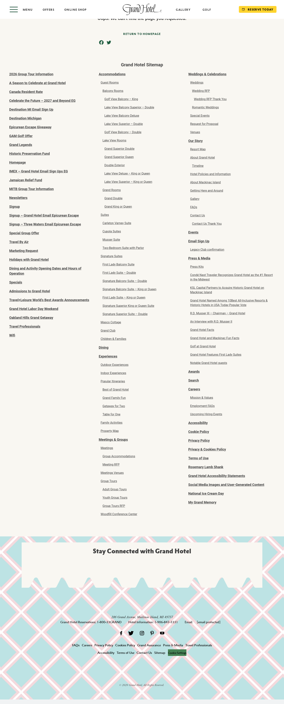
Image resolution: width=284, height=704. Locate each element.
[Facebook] (121, 633)
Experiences (108, 356)
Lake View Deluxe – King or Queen (127, 173)
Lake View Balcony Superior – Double (129, 107)
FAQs (193, 207)
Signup (14, 207)
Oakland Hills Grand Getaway (31, 318)
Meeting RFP (111, 464)
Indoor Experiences (113, 373)
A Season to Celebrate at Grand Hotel (37, 83)
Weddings (196, 82)
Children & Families (113, 339)
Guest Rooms (110, 82)
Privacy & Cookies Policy (207, 449)
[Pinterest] (152, 633)
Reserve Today (257, 9)
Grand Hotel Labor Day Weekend (33, 309)
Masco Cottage (111, 322)
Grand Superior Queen (119, 157)
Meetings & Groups (113, 440)
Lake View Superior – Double (123, 124)
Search (193, 380)
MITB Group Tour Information (31, 189)
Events (193, 232)
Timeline (198, 166)
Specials (15, 282)
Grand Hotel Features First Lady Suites (215, 354)
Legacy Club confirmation (207, 249)
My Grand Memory (202, 502)
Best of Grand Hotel (116, 389)
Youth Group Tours (115, 497)
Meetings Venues (112, 473)
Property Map (110, 431)
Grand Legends (20, 145)
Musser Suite (111, 239)
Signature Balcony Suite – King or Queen (129, 289)
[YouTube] (162, 633)
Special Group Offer (24, 233)
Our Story (195, 141)
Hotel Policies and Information (210, 174)
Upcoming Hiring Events (206, 414)
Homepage (17, 162)
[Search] (225, 9)
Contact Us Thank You (207, 223)
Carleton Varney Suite (117, 223)
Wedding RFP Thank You (210, 99)
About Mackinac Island (205, 182)
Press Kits (197, 266)
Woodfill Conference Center (119, 514)
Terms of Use (198, 458)
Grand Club (108, 330)
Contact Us (197, 215)
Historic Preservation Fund (29, 154)
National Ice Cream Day (206, 493)
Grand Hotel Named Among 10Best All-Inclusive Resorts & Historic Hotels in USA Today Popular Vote (229, 303)
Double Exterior (114, 165)
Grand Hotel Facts (202, 330)
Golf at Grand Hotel (203, 346)
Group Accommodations (119, 456)
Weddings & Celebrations (207, 74)
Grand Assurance (149, 645)
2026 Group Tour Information (31, 74)
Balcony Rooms (113, 91)
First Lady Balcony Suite (118, 264)
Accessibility (198, 423)
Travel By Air (19, 242)
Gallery (183, 9)
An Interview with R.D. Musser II (211, 321)
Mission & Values (201, 397)
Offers (48, 9)
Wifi (12, 335)
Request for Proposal (204, 124)
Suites (105, 215)
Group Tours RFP (114, 506)
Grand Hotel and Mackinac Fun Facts (214, 338)
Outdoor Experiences (114, 365)
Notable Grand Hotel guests (208, 363)
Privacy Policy (199, 440)
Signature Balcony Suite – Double (125, 281)
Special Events (200, 115)
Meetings (107, 448)
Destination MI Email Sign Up (31, 109)
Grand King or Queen (118, 206)
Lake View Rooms (114, 140)
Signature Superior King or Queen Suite (128, 306)
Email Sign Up (198, 241)
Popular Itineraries (113, 381)
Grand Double (113, 198)
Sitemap (158, 653)
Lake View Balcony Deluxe (121, 115)
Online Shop (75, 9)
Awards (194, 372)
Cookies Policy (125, 645)
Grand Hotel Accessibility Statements (216, 476)
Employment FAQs (202, 406)
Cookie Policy (198, 432)
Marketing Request (23, 251)
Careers (194, 389)
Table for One (111, 414)
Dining (104, 347)
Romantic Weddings (205, 107)
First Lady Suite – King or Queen (124, 297)
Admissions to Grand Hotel (29, 291)
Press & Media (199, 258)
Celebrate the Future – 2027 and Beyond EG (42, 101)
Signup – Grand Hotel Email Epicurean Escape (44, 215)
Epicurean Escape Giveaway (30, 127)
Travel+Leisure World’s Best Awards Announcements (49, 300)
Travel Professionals (24, 326)
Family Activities (111, 422)
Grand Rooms (112, 190)
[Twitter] (131, 633)
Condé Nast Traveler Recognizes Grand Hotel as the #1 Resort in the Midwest (231, 277)
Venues (195, 132)
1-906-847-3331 (166, 622)
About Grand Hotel (202, 157)
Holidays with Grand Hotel (29, 260)
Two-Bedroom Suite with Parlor (123, 248)
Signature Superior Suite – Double (125, 314)
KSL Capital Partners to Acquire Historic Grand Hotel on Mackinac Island (227, 290)
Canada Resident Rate (26, 92)
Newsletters (18, 198)
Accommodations (112, 74)
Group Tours (109, 481)
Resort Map (198, 149)
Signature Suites (111, 256)
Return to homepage (142, 34)
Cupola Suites (112, 231)
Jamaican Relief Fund (25, 180)
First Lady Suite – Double (119, 272)
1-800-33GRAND (109, 622)
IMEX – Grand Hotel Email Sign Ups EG (38, 171)
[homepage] (142, 9)
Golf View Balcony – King (121, 99)
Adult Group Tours (115, 489)
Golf (207, 9)
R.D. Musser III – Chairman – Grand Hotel (217, 313)
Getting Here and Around (206, 190)
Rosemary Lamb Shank (205, 467)
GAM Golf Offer (21, 136)
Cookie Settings (177, 653)
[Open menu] (21, 9)
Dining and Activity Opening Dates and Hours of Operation (45, 270)
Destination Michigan (25, 118)
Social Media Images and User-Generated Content (226, 485)
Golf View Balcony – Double (122, 132)
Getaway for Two (114, 406)
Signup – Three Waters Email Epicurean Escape (45, 224)
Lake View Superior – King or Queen (128, 182)
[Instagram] (142, 633)
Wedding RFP (201, 91)
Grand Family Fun (114, 398)
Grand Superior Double (119, 148)
